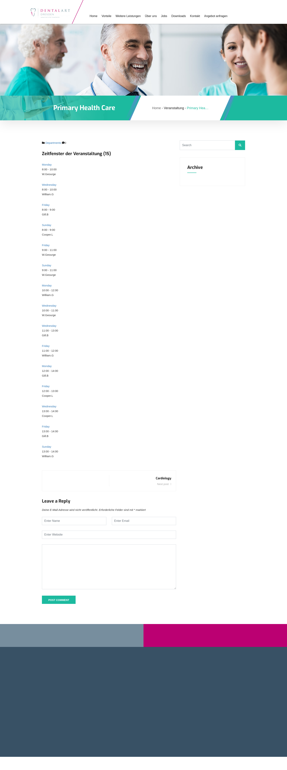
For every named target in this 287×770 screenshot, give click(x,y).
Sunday (46, 225)
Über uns (148, 16)
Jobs (161, 16)
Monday (47, 164)
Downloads (175, 16)
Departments (53, 142)
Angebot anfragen (211, 16)
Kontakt (191, 16)
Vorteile (105, 16)
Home (93, 16)
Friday (46, 204)
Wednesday (49, 184)
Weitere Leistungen (126, 16)
